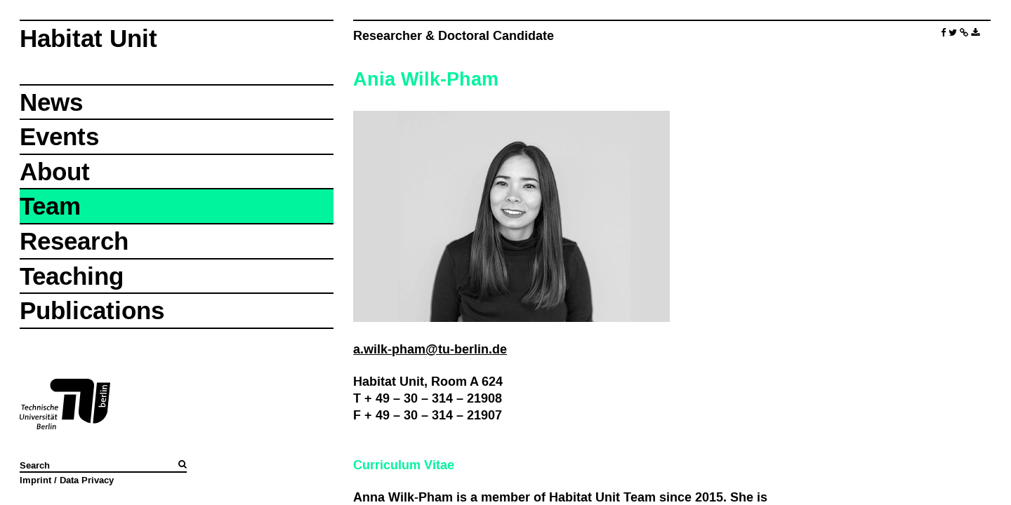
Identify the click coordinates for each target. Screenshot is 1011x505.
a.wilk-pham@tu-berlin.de (430, 349)
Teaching (72, 276)
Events (59, 136)
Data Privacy (87, 479)
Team (50, 205)
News (51, 102)
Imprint (35, 479)
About (55, 171)
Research (74, 240)
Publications (92, 310)
